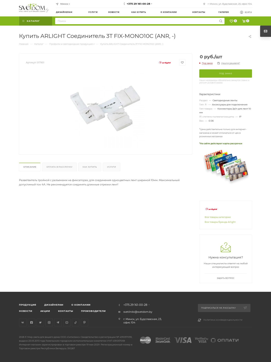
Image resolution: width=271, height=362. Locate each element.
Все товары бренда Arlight (220, 222)
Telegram (58, 322)
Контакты (65, 311)
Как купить (90, 167)
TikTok (75, 322)
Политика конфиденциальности (222, 320)
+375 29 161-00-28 (138, 3)
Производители (93, 311)
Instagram (49, 322)
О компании (81, 304)
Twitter (40, 322)
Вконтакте (22, 322)
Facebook (31, 322)
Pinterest (84, 322)
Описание (29, 167)
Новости (25, 311)
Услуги (111, 167)
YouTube (67, 322)
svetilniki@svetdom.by (137, 311)
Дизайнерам (53, 304)
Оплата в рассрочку (59, 167)
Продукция (27, 304)
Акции (45, 311)
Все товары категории (218, 217)
